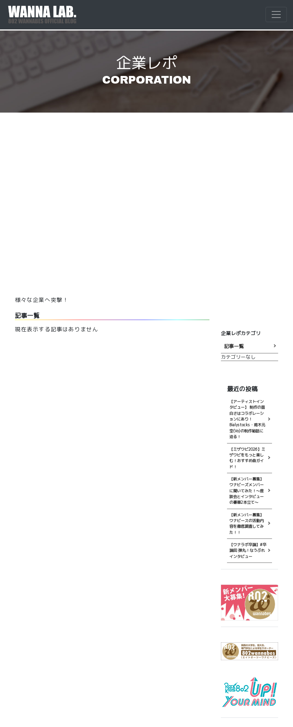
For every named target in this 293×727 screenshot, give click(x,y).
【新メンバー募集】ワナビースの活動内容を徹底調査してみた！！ (246, 523)
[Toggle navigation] (276, 14)
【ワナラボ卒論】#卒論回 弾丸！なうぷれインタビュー (247, 550)
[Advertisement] (146, 209)
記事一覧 (234, 346)
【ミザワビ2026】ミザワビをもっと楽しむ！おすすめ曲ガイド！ (247, 458)
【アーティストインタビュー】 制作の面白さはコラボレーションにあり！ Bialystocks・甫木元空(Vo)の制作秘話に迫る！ (247, 419)
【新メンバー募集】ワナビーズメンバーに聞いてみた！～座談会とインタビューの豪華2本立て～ (246, 490)
